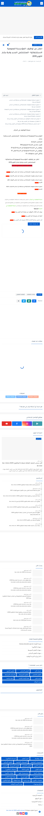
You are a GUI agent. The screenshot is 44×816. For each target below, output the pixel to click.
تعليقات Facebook (21, 396)
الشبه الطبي (38, 769)
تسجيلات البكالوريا (11, 769)
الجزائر (5, 766)
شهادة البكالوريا (36, 647)
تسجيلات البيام (38, 773)
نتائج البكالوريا (6, 780)
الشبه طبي (38, 678)
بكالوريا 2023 (25, 769)
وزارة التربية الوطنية (16, 784)
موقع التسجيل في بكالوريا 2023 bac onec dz (28, 520)
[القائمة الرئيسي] (41, 3)
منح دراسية (10, 678)
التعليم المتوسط (23, 674)
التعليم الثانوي (10, 671)
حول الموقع (38, 798)
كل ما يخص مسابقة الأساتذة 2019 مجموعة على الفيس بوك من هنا (22, 124)
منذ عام (39, 461)
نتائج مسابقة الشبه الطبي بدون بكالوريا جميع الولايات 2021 (25, 490)
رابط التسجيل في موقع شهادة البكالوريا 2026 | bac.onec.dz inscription (21, 496)
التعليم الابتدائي (24, 671)
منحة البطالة (37, 682)
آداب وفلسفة (38, 758)
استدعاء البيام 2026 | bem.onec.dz (22, 620)
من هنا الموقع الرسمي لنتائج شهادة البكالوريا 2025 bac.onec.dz (23, 507)
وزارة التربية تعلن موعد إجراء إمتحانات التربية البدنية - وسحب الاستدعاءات (18, 629)
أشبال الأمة (38, 671)
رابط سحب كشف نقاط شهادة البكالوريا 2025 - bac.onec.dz (24, 525)
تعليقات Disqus (10, 396)
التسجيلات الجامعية (21, 762)
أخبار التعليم (25, 758)
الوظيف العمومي (20, 294)
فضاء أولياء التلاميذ (24, 678)
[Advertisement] (22, 20)
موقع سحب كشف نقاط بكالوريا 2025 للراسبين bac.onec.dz (24, 501)
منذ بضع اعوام (36, 488)
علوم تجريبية (24, 776)
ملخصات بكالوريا (37, 780)
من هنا (8, 172)
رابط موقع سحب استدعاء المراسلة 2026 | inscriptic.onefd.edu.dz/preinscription (20, 581)
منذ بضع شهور (27, 570)
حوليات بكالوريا (9, 773)
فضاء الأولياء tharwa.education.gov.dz (30, 644)
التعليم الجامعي (37, 674)
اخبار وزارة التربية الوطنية (34, 656)
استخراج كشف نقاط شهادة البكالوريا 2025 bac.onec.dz (25, 485)
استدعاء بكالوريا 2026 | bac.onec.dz (15, 810)
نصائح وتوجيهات (37, 784)
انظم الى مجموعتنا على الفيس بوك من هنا (28, 121)
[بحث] (2, 3)
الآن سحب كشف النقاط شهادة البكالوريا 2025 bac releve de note (22, 464)
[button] (34, 301)
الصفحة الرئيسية (37, 795)
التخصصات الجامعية (36, 762)
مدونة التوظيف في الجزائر (36, 199)
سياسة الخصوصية (37, 801)
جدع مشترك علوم (24, 773)
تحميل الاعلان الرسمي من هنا (22, 165)
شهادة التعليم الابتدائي (34, 653)
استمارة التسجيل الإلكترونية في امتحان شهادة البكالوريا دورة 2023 (17, 597)
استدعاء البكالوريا (11, 758)
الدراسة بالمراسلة (10, 674)
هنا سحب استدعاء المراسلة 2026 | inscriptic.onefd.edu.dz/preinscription (17, 38)
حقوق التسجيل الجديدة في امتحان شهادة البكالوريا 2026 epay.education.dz (25, 513)
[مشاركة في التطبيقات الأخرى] (18, 301)
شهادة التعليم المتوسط (34, 650)
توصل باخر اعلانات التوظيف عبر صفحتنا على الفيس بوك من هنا (23, 119)
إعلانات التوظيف (37, 45)
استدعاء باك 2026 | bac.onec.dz (23, 572)
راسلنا (40, 804)
